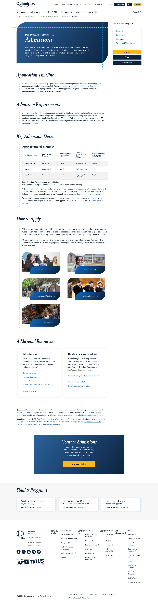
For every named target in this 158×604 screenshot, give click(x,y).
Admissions (35, 12)
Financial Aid (89, 553)
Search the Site (65, 530)
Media (130, 561)
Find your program (66, 534)
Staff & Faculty (133, 578)
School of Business (30, 16)
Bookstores (64, 557)
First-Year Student (44, 270)
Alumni (131, 530)
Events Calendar (67, 4)
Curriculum (120, 35)
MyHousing (109, 556)
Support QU (91, 12)
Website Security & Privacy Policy (79, 598)
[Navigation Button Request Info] (119, 4)
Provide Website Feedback (90, 558)
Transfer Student (89, 270)
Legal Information (108, 594)
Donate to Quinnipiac (92, 541)
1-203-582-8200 (34, 545)
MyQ (108, 541)
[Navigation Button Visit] (129, 4)
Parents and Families (132, 567)
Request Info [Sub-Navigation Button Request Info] (131, 63)
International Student (43, 296)
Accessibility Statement (76, 594)
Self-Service (109, 550)
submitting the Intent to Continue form (85, 86)
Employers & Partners (134, 550)
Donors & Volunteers (131, 544)
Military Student (89, 296)
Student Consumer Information (67, 548)
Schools (19, 16)
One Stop (88, 549)
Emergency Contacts (92, 545)
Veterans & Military (134, 582)
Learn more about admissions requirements (86, 415)
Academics (21, 12)
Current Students (134, 539)
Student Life (66, 12)
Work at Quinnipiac (68, 553)
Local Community (134, 555)
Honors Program (44, 322)
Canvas (109, 530)
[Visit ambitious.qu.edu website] (31, 562)
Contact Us (87, 4)
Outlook (109, 545)
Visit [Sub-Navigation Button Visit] (127, 57)
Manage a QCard (66, 543)
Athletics (77, 4)
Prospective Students (132, 573)
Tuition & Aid (51, 12)
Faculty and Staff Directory (91, 536)
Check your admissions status (88, 194)
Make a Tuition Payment (68, 539)
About (79, 12)
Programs (42, 16)
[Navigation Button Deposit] (137, 4)
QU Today (57, 4)
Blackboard (109, 534)
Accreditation (93, 594)
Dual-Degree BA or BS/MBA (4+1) (58, 16)
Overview (119, 31)
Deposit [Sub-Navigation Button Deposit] (127, 52)
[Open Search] (137, 12)
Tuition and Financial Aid (125, 43)
